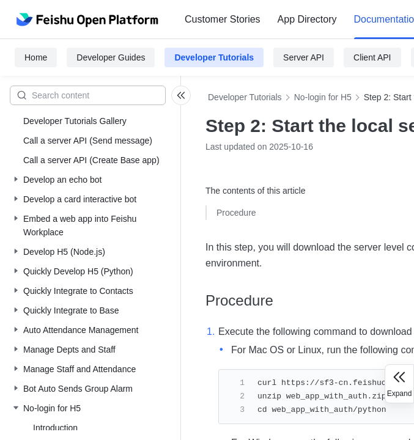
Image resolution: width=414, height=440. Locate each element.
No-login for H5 (323, 97)
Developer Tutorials (214, 57)
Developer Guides (110, 57)
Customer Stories (223, 19)
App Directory (307, 19)
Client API (372, 57)
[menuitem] (222, 19)
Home (35, 57)
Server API (303, 57)
